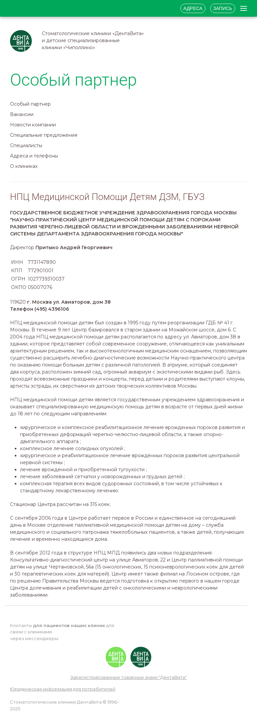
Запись (222, 8)
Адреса (192, 8)
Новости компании (33, 125)
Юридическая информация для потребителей (62, 689)
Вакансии (21, 114)
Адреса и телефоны (34, 156)
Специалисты (26, 145)
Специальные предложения (43, 135)
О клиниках (23, 166)
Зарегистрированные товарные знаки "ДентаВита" (128, 677)
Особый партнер (30, 104)
